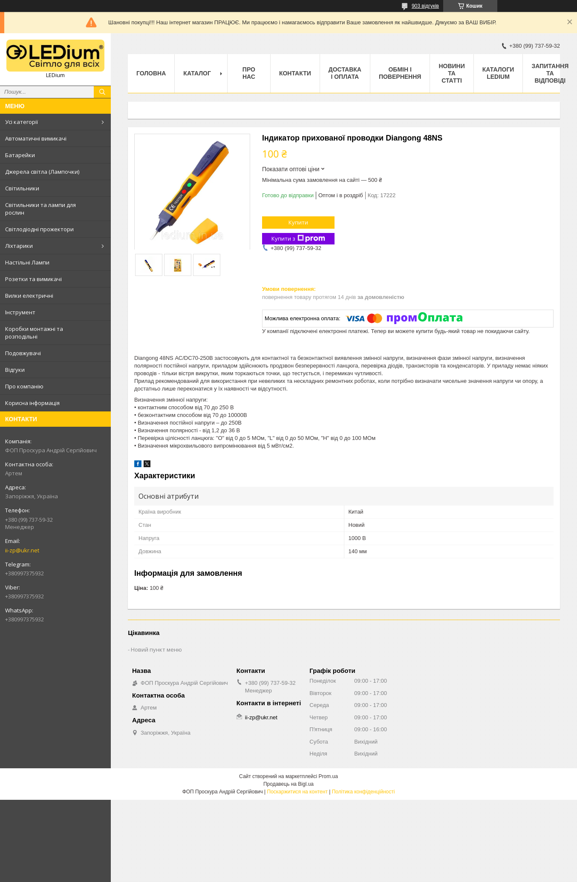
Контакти (295, 73)
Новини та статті (451, 73)
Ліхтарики (19, 246)
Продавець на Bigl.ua (288, 784)
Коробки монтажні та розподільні (34, 332)
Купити (298, 222)
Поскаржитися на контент (297, 792)
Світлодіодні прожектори (39, 229)
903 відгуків (425, 6)
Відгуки (15, 369)
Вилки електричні (29, 295)
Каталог (197, 73)
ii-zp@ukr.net (22, 550)
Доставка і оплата (345, 73)
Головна (151, 73)
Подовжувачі (23, 353)
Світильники (22, 188)
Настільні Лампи (27, 262)
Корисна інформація (32, 403)
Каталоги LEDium (498, 73)
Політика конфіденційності (363, 792)
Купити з (298, 239)
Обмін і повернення (400, 73)
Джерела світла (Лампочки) (42, 171)
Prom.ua (328, 776)
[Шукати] (102, 92)
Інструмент (20, 312)
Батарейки (20, 155)
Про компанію (24, 386)
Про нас (248, 73)
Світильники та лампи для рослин (40, 208)
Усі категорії (21, 122)
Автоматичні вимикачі (35, 138)
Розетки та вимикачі (33, 279)
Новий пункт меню (156, 649)
